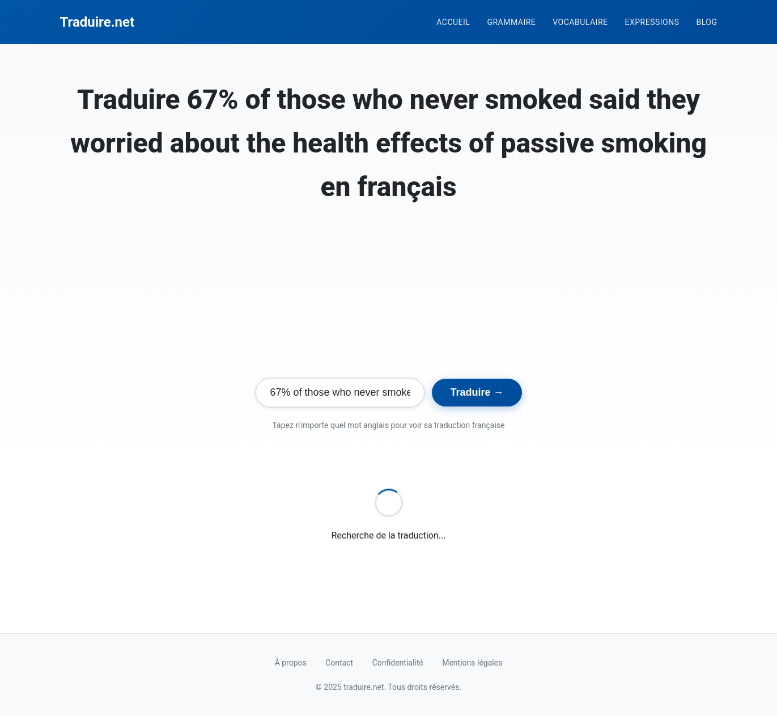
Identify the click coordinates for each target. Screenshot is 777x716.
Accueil (453, 22)
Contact (339, 662)
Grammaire (511, 22)
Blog (707, 22)
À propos (291, 662)
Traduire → (476, 392)
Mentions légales (472, 662)
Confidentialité (397, 662)
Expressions (652, 22)
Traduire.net (97, 22)
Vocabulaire (580, 22)
